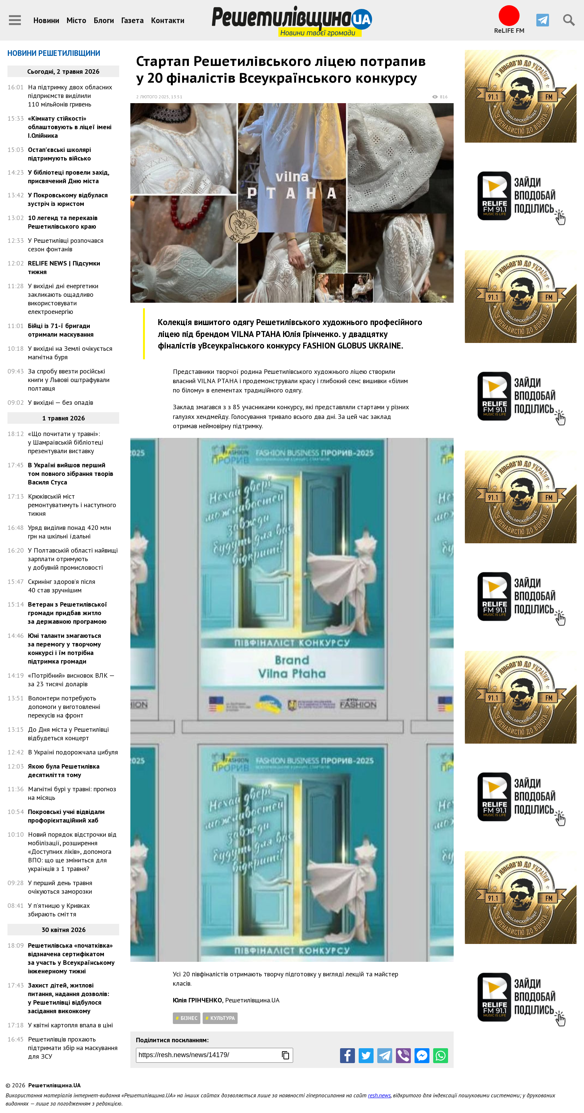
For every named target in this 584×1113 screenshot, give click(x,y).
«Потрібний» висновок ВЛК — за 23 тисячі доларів (71, 679)
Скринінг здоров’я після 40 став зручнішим (61, 585)
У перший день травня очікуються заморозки (60, 887)
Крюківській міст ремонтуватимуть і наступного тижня (72, 505)
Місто (76, 20)
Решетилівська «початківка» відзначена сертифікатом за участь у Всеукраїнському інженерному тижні (71, 958)
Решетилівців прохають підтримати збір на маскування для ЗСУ (73, 1047)
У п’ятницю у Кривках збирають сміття (59, 909)
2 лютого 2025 (152, 96)
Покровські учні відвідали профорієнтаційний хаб (66, 815)
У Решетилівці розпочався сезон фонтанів (66, 244)
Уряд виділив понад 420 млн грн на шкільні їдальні (69, 531)
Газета (132, 20)
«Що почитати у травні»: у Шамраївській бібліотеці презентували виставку (65, 442)
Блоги (104, 20)
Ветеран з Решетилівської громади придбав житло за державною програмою (67, 613)
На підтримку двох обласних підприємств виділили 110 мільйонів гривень (70, 95)
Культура (222, 1018)
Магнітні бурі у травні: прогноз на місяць (72, 793)
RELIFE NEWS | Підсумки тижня (64, 267)
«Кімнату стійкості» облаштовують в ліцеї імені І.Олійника (69, 127)
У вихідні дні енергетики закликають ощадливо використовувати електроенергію (63, 299)
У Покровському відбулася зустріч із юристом (68, 199)
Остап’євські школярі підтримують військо (59, 153)
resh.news (379, 1095)
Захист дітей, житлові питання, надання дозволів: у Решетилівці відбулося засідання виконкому (68, 998)
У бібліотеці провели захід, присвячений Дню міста (68, 176)
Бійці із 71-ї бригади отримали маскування (60, 329)
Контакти (167, 20)
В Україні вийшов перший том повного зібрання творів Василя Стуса (70, 473)
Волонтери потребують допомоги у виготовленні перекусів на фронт (64, 706)
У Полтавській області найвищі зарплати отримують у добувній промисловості (73, 559)
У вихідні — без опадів (60, 402)
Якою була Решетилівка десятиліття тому (63, 770)
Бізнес (189, 1018)
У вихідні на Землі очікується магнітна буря (70, 352)
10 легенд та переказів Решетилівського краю (63, 221)
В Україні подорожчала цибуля (73, 752)
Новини (46, 20)
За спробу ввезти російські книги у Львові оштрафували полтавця (69, 379)
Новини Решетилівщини (53, 53)
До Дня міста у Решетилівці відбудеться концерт (68, 733)
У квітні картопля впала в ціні (70, 1025)
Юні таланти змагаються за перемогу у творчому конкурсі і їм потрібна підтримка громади (64, 648)
